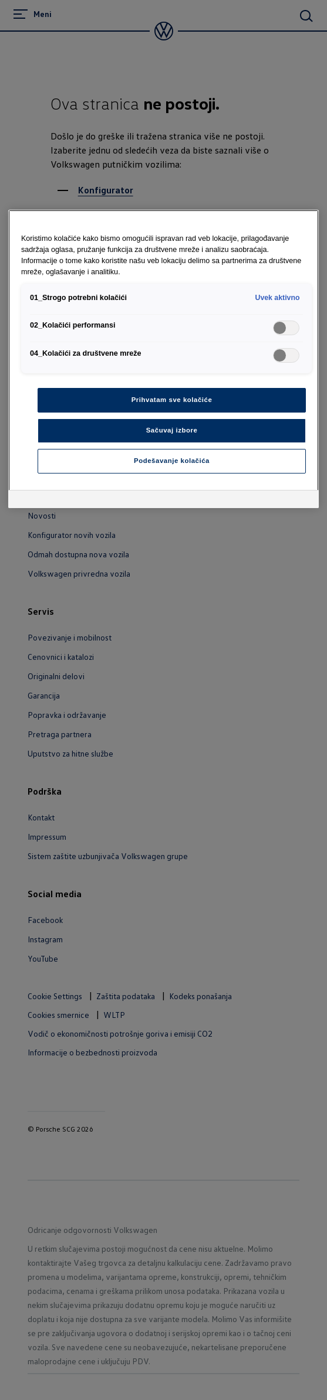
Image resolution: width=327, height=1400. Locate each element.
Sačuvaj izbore (172, 430)
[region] (163, 359)
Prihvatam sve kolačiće (172, 399)
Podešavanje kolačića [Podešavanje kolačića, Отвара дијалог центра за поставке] (172, 460)
